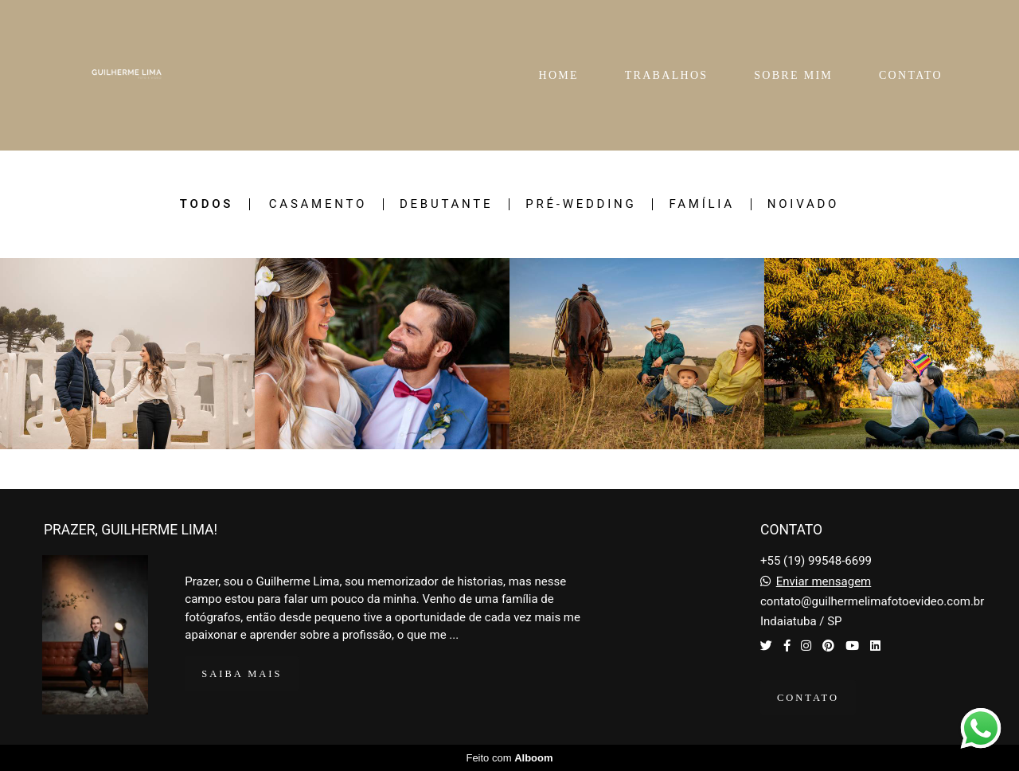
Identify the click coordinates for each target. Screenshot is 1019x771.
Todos (206, 204)
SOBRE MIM (793, 75)
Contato (808, 697)
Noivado (803, 204)
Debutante (446, 204)
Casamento (318, 204)
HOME (558, 75)
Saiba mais (241, 673)
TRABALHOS (667, 75)
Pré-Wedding (580, 204)
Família (701, 204)
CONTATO (911, 75)
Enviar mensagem (824, 582)
